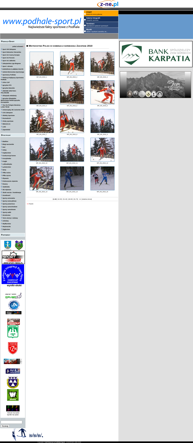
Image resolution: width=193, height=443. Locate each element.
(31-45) (65, 199)
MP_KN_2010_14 (72, 192)
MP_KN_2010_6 (102, 105)
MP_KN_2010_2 (72, 77)
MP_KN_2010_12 (102, 163)
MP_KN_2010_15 (102, 192)
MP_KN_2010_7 (41, 134)
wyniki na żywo (12, 415)
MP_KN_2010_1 (41, 77)
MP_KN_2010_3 (102, 77)
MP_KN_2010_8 (72, 134)
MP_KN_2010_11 (72, 163)
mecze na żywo (12, 413)
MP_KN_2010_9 (102, 134)
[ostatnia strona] (87, 199)
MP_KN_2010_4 (41, 105)
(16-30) (59, 199)
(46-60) (70, 199)
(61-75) (76, 199)
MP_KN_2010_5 (72, 105)
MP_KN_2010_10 (41, 163)
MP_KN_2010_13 (41, 192)
